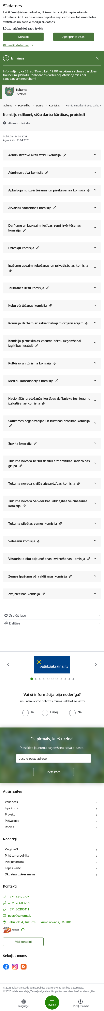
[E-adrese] (11, 929)
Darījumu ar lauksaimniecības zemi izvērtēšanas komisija (44, 227)
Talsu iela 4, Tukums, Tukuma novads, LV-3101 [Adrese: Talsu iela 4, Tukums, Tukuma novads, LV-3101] (40, 922)
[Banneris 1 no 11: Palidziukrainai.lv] (52, 664)
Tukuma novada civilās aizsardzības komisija (44, 483)
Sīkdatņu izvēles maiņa (20, 874)
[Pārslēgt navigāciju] (52, 1002)
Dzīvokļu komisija (23, 248)
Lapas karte (13, 868)
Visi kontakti (23, 942)
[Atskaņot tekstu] (19, 123)
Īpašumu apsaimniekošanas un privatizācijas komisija (48, 267)
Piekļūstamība (14, 862)
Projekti (10, 814)
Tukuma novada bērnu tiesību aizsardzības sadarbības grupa (49, 463)
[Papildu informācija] (22, 929)
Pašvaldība (12, 821)
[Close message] (97, 58)
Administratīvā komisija (28, 172)
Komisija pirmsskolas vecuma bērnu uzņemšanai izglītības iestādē (44, 343)
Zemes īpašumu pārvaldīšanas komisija (40, 576)
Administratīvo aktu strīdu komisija (37, 155)
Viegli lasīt (11, 849)
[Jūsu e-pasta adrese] (53, 758)
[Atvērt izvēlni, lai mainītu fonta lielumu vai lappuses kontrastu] (80, 1004)
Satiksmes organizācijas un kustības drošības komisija (49, 423)
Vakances (11, 802)
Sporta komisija (22, 443)
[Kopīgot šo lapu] (52, 623)
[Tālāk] (96, 664)
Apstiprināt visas (73, 37)
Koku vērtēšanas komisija (30, 305)
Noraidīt (23, 37)
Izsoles (9, 827)
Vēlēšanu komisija (24, 541)
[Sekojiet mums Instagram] (15, 967)
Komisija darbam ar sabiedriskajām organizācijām (48, 323)
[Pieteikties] (53, 772)
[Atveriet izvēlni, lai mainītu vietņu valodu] (23, 1004)
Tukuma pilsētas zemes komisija (35, 523)
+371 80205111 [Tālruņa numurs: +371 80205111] (18, 909)
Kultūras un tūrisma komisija (32, 363)
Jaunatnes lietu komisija (28, 288)
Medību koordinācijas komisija (33, 381)
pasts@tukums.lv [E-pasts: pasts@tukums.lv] (19, 916)
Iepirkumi (11, 808)
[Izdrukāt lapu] (52, 615)
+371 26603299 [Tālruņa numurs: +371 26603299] (19, 903)
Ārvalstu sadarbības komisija (32, 208)
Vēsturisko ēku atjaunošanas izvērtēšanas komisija (49, 558)
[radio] (28, 712)
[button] (64, 155)
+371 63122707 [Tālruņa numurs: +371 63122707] (18, 897)
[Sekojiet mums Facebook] (6, 967)
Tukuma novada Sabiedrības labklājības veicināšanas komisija (47, 503)
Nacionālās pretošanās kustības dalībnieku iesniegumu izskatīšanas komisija (49, 400)
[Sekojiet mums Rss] (23, 967)
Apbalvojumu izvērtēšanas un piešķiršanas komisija (49, 190)
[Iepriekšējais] (8, 664)
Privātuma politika (17, 855)
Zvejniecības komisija (26, 594)
